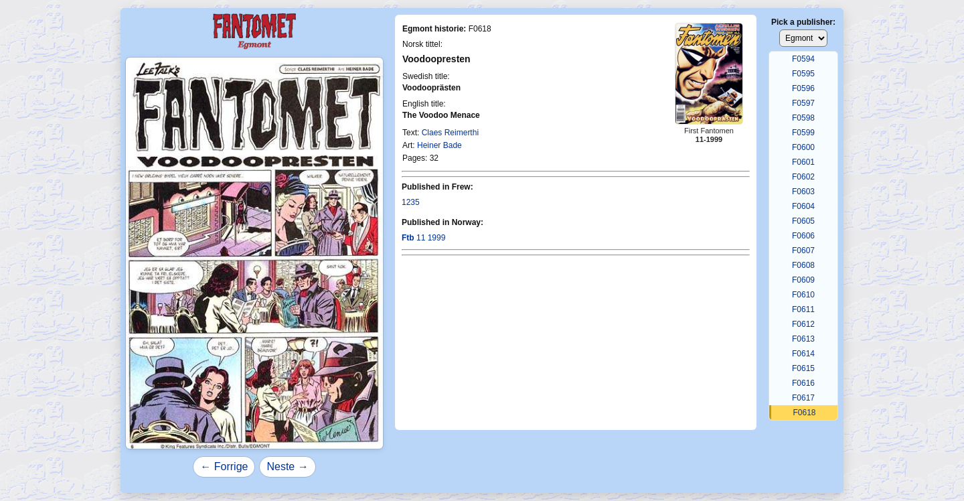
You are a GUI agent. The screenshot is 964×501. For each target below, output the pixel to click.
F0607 (803, 250)
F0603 (803, 191)
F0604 (803, 206)
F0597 (803, 103)
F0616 (803, 383)
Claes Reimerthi (450, 132)
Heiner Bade (439, 145)
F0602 (803, 177)
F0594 (803, 59)
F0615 (803, 368)
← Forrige (224, 466)
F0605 (803, 221)
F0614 (803, 353)
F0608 (803, 265)
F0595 (803, 73)
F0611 (803, 309)
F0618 (804, 412)
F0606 (803, 235)
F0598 (803, 118)
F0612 (803, 324)
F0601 (803, 162)
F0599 (803, 132)
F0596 (803, 88)
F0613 (803, 339)
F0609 (803, 280)
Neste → (287, 466)
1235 (411, 202)
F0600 (803, 147)
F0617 (803, 398)
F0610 (803, 294)
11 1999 (423, 237)
